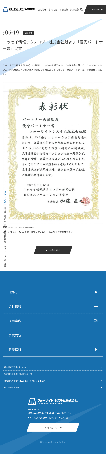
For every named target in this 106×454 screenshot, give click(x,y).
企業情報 (28, 32)
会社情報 (42, 9)
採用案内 (53, 321)
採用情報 (76, 9)
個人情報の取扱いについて (15, 367)
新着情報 (63, 9)
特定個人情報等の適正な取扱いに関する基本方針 (24, 380)
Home (13, 292)
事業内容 (52, 9)
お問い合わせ (96, 9)
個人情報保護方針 (11, 387)
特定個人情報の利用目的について (18, 374)
